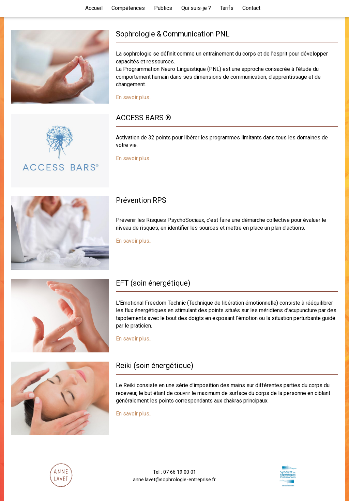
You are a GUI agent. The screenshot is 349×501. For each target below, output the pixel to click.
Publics (163, 8)
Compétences (128, 8)
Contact (251, 8)
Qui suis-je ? (196, 8)
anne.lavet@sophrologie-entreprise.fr (174, 479)
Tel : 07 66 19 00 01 (174, 472)
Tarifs (226, 8)
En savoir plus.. (133, 97)
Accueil (94, 8)
